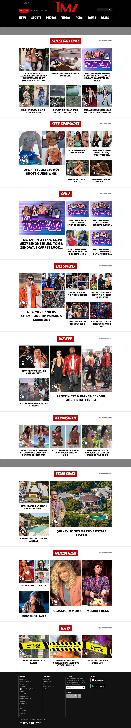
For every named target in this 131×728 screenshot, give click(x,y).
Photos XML (22, 713)
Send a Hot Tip (47, 681)
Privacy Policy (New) (25, 681)
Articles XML (22, 694)
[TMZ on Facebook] (19, 3)
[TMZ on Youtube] (25, 3)
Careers (45, 684)
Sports (36, 18)
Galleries (21, 706)
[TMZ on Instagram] (28, 3)
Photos (51, 18)
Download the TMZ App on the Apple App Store (97, 680)
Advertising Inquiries (48, 686)
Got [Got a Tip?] (24, 11)
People (21, 708)
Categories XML (23, 703)
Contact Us (46, 679)
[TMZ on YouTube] (75, 696)
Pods (79, 18)
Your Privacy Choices (27, 689)
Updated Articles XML (25, 698)
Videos (65, 18)
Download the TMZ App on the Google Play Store (97, 686)
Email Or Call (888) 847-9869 (38, 10)
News (22, 18)
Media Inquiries (47, 689)
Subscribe (83, 687)
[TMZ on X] (22, 3)
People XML (22, 711)
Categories (22, 701)
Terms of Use (23, 684)
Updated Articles (23, 696)
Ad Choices (22, 686)
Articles (21, 691)
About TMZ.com (23, 679)
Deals (105, 18)
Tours (92, 18)
